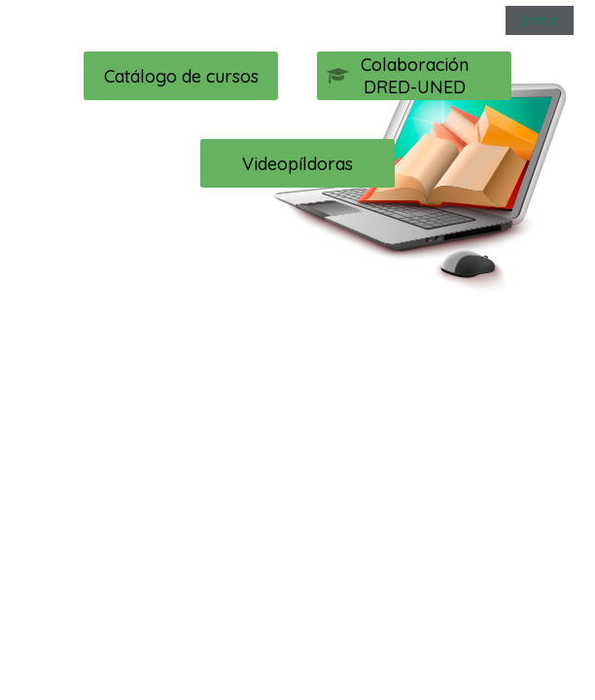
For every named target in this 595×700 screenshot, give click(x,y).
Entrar (539, 19)
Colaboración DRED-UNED (398, 75)
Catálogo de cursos (181, 76)
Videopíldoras (297, 164)
